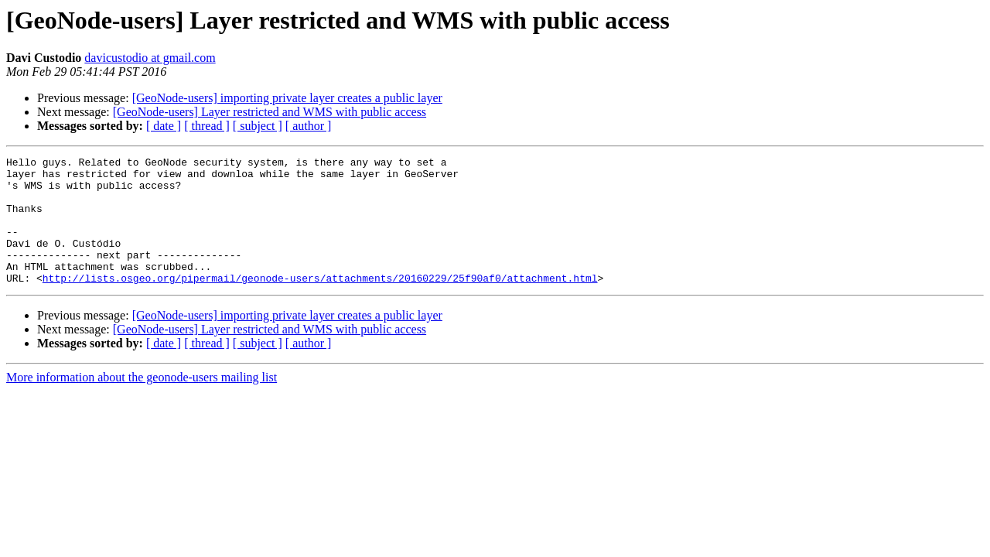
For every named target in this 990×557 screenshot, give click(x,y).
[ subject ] (257, 125)
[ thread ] (207, 125)
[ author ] (308, 125)
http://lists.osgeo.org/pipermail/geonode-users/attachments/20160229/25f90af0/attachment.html (320, 303)
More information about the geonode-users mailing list (141, 402)
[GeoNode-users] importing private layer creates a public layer (287, 97)
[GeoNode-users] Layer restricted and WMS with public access (269, 111)
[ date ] (163, 125)
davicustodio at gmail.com (149, 57)
